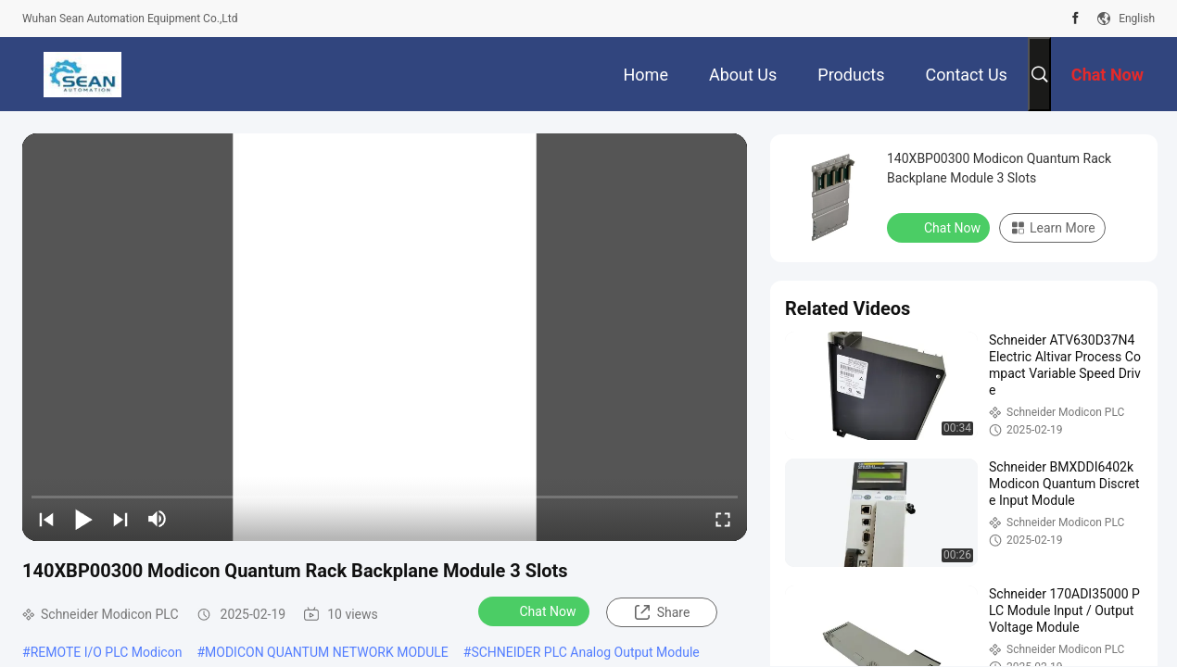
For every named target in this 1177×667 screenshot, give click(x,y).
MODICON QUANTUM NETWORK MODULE (327, 652)
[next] (120, 519)
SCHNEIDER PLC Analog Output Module (585, 652)
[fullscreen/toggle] (722, 519)
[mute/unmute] (157, 519)
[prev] (46, 519)
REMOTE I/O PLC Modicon (107, 652)
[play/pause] (83, 519)
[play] (384, 337)
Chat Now (536, 610)
